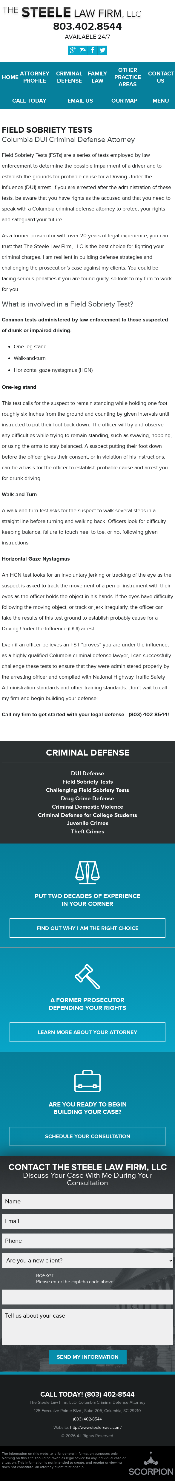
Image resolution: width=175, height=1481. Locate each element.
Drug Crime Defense (87, 798)
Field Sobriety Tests (87, 781)
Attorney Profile (34, 77)
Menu (161, 100)
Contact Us (161, 77)
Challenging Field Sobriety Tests (87, 790)
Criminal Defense (69, 77)
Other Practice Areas (127, 77)
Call (29, 100)
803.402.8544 (87, 26)
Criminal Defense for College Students (87, 815)
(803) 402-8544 (110, 1394)
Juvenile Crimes (87, 823)
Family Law (97, 77)
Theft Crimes (87, 831)
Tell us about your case (87, 1327)
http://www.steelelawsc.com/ (96, 1427)
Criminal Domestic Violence (87, 806)
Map (124, 100)
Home (8, 77)
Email (80, 100)
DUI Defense (87, 773)
